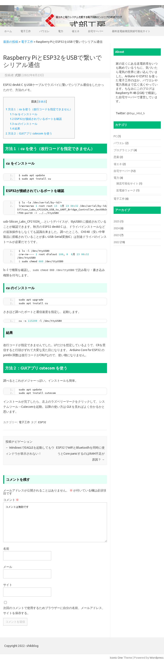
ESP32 (42, 421)
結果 (15, 128)
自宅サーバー (95, 31)
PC (115, 136)
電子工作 (25, 31)
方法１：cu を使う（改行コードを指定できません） (39, 109)
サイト (7, 584)
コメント (11, 499)
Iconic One (116, 657)
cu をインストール (23, 114)
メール (7, 566)
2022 (117, 242)
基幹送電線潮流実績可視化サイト (131, 31)
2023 (117, 235)
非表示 (42, 101)
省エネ (75, 31)
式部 (18, 75)
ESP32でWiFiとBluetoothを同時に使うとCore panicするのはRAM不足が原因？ (80, 453)
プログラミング (123, 150)
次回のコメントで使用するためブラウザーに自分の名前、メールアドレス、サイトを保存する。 (54, 610)
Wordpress (157, 657)
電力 (60, 31)
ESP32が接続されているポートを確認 (36, 119)
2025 (117, 221)
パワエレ (44, 31)
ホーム (8, 31)
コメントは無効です (55, 522)
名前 (6, 548)
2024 (117, 228)
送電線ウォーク (126, 190)
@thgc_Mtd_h (136, 113)
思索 (116, 156)
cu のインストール (23, 123)
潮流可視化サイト (127, 183)
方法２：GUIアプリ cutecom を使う (29, 133)
